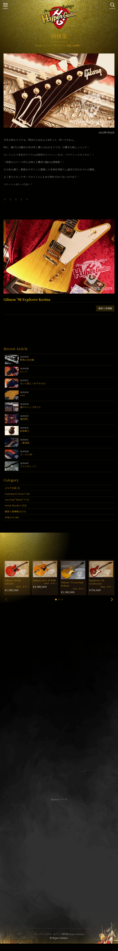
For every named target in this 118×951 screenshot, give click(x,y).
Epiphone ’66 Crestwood (96, 582)
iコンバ (24, 371)
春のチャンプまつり (30, 407)
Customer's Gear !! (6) (17, 493)
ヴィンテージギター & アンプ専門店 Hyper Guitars (59, 934)
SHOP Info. (59, 707)
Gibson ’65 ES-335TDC (13, 582)
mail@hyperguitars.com (63, 698)
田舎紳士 (24, 430)
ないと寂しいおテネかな (32, 383)
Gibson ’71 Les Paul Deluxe (72, 584)
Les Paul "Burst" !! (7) (17, 499)
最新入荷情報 (105, 308)
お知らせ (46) (12, 517)
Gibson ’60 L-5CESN (44, 580)
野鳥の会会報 (27, 359)
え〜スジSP (26, 454)
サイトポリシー (59, 851)
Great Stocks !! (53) (15, 505)
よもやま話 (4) (12, 487)
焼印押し (24, 419)
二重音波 (24, 442)
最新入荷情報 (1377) (15, 511)
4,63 (22, 395)
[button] (56, 599)
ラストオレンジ (28, 466)
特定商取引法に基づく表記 (59, 855)
